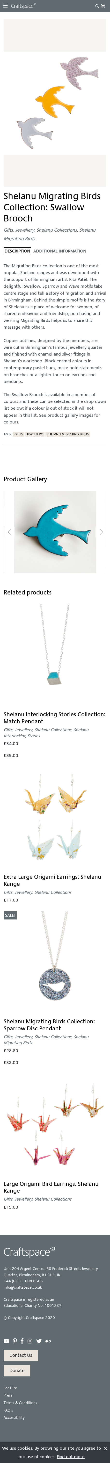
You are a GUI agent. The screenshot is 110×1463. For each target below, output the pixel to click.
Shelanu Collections (57, 230)
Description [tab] (17, 251)
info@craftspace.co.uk (23, 1287)
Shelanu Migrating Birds (68, 434)
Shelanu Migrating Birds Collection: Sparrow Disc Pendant (49, 1025)
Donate (16, 1370)
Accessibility (14, 1417)
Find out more (71, 1456)
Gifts (8, 230)
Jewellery (24, 230)
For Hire (10, 1388)
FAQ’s (8, 1410)
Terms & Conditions (20, 1402)
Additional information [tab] (59, 251)
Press (8, 1395)
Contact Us (20, 1355)
